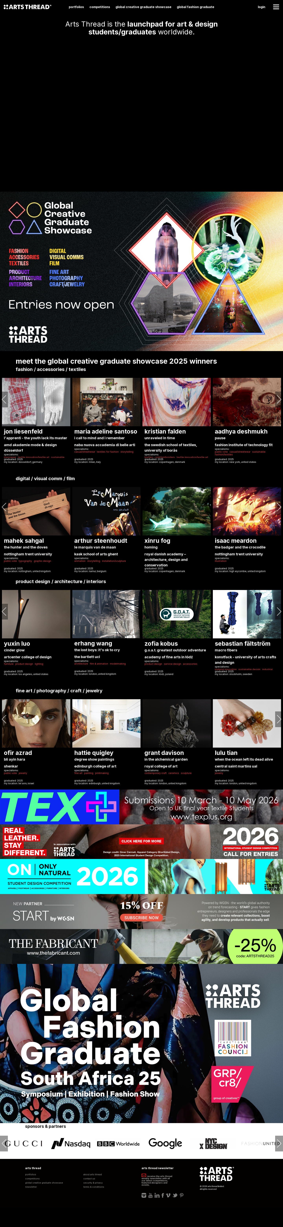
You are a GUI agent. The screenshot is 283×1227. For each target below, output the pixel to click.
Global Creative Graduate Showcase (143, 7)
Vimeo (168, 1195)
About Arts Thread (92, 1174)
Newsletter (31, 1187)
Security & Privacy (93, 1183)
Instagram (144, 1195)
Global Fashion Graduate (195, 7)
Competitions (99, 7)
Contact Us (89, 1179)
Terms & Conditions (93, 1187)
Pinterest (181, 1195)
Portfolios (76, 7)
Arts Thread (27, 7)
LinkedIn (157, 1195)
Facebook (163, 1195)
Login (261, 7)
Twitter (175, 1195)
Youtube (150, 1195)
